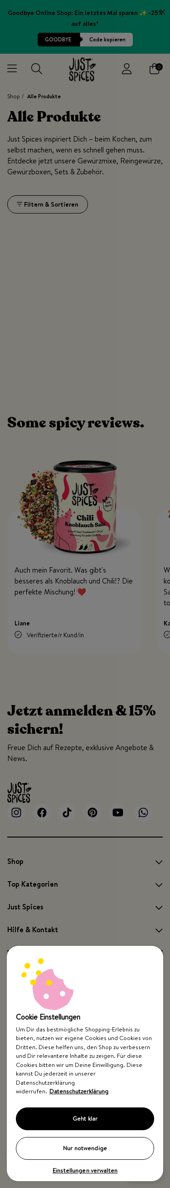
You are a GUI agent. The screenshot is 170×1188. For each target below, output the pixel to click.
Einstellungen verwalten (85, 1170)
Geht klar (85, 1118)
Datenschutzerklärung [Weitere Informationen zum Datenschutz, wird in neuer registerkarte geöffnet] (78, 1091)
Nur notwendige (85, 1148)
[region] (85, 1063)
